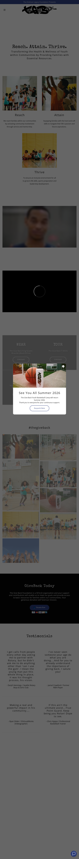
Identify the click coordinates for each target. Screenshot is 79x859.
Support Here (39, 408)
